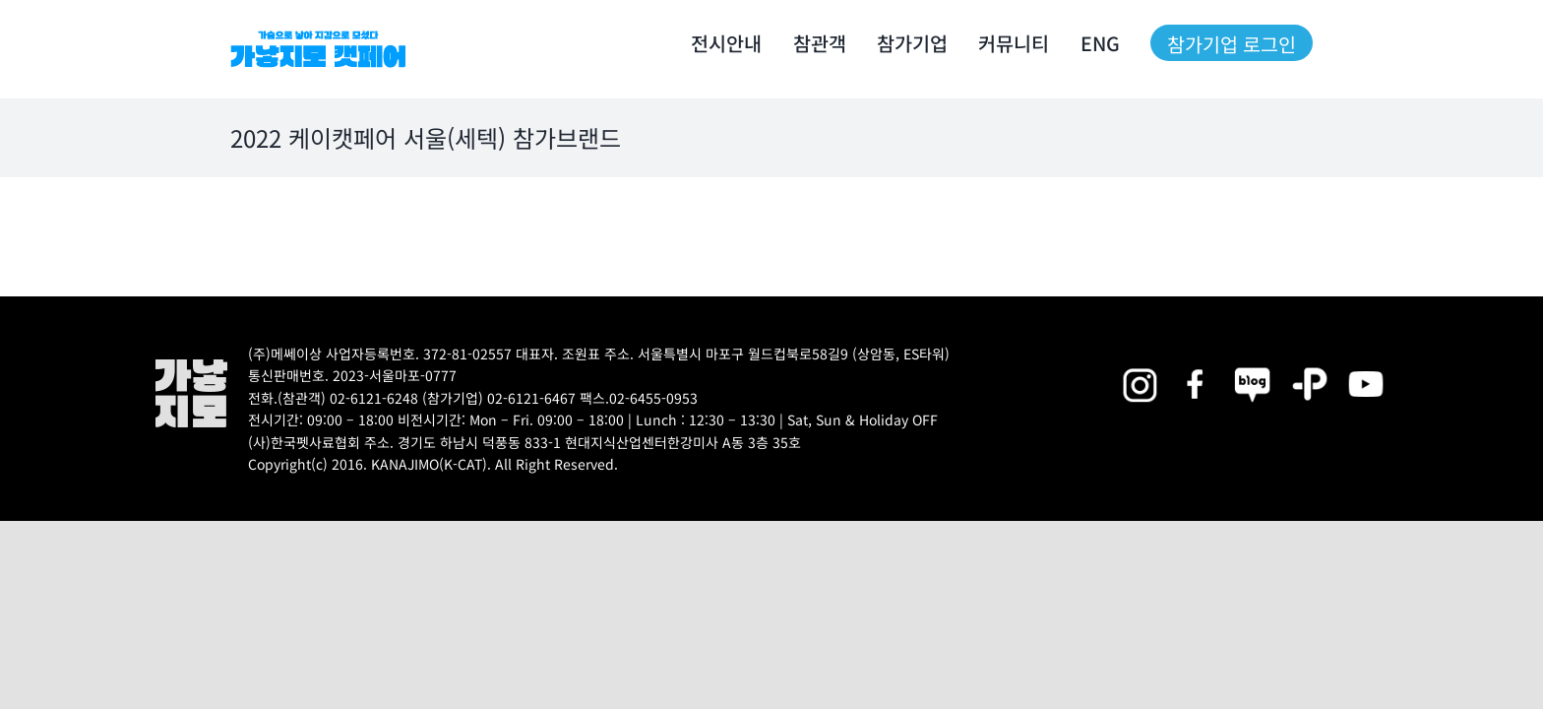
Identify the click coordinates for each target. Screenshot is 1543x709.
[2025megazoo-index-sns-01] (1196, 365)
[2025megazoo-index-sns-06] (1309, 365)
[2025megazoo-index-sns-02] (1139, 365)
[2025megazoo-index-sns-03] (1365, 365)
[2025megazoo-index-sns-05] (1252, 365)
